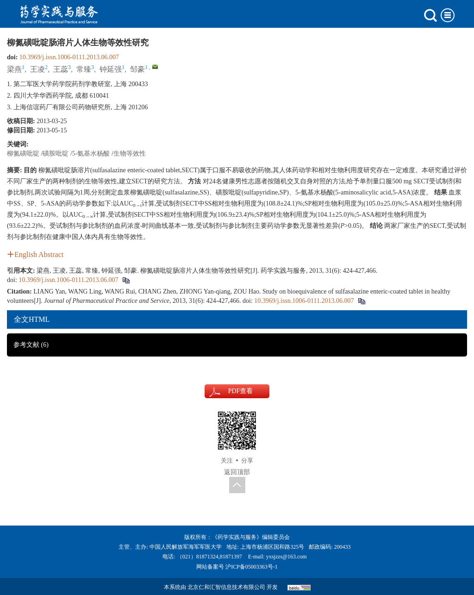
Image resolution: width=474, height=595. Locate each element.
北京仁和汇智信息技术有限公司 (226, 587)
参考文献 (31, 344)
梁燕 (14, 69)
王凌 (37, 69)
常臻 (83, 69)
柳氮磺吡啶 (23, 153)
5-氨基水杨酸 (91, 153)
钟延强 (111, 69)
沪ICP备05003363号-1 (251, 567)
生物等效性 (129, 153)
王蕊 (60, 69)
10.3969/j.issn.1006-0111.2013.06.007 (69, 57)
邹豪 (137, 69)
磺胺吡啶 (56, 153)
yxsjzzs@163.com (286, 556)
